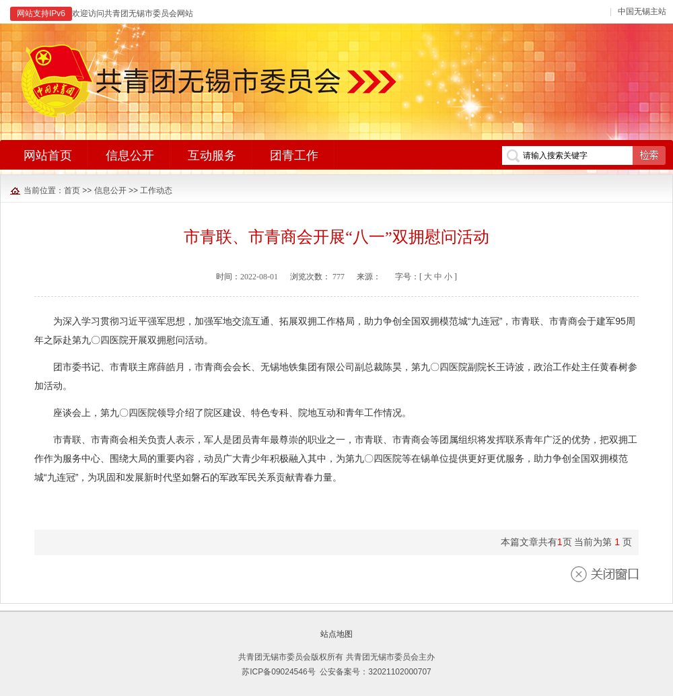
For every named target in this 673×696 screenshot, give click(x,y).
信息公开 (110, 190)
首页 (72, 190)
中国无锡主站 (642, 11)
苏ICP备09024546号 (278, 671)
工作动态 (156, 190)
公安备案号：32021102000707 (375, 671)
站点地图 (336, 634)
